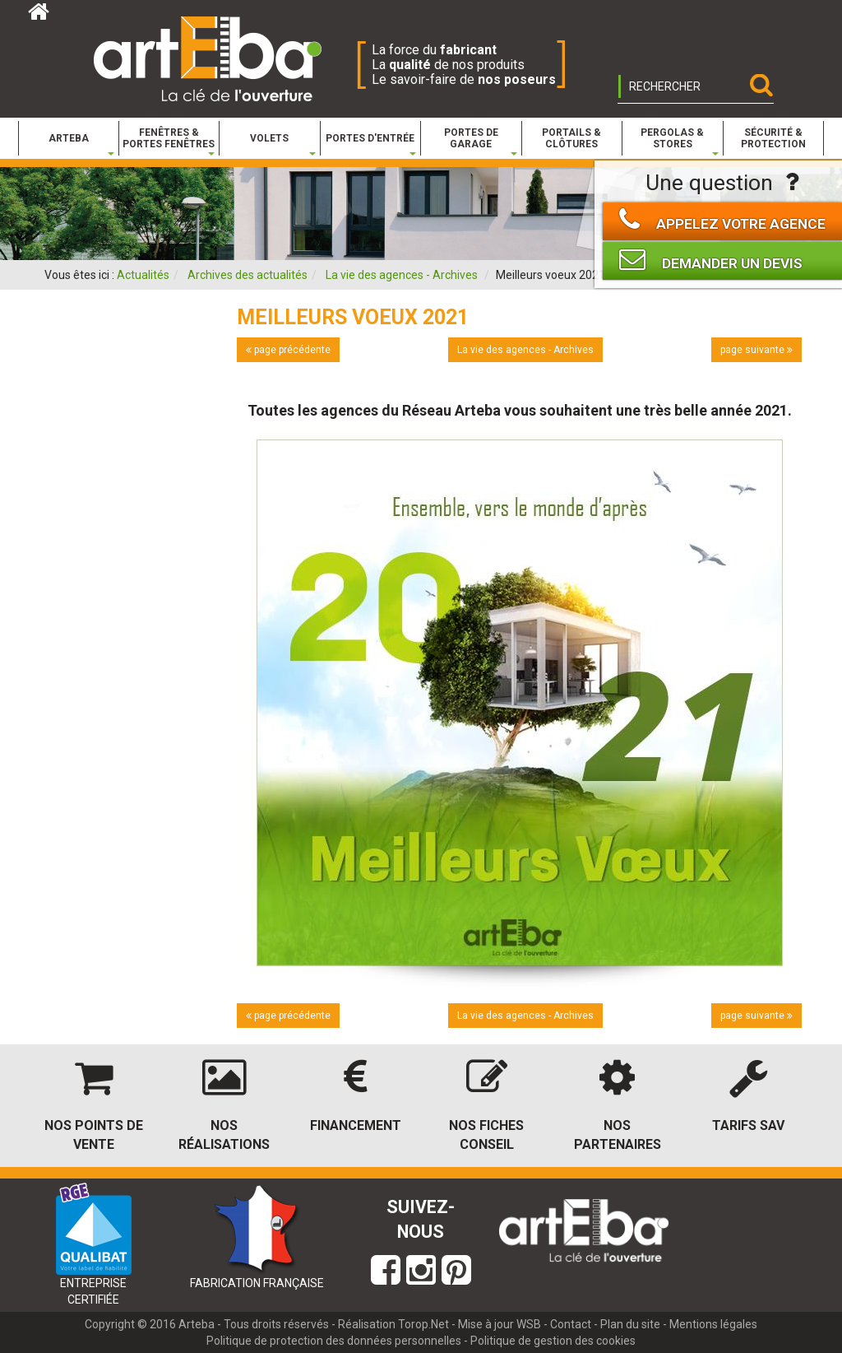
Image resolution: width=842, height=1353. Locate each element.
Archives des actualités (247, 274)
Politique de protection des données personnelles (333, 1340)
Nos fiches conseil (486, 1135)
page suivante (756, 350)
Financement (355, 1125)
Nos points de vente (93, 1135)
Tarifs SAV (748, 1125)
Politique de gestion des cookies (553, 1340)
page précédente (288, 350)
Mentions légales (713, 1324)
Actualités (143, 274)
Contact (570, 1324)
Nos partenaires (617, 1135)
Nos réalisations (224, 1135)
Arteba (196, 1324)
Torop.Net (423, 1324)
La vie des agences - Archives (402, 274)
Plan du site (630, 1324)
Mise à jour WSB (499, 1324)
